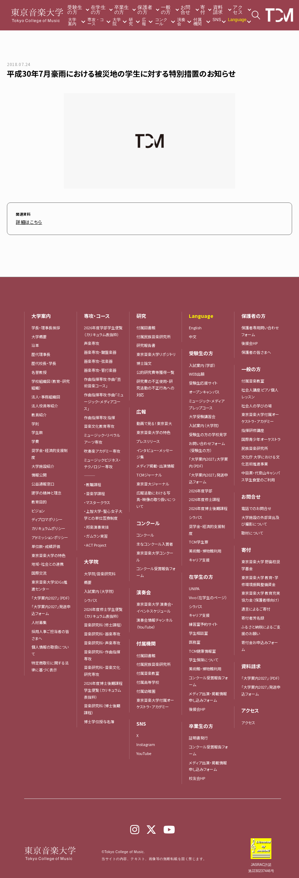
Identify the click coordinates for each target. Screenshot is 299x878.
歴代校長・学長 (43, 361)
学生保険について (203, 658)
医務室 (194, 640)
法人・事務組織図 (45, 395)
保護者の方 (144, 9)
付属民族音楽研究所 (153, 335)
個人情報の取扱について (50, 648)
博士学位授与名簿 (99, 720)
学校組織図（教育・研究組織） (50, 383)
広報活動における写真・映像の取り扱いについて (155, 498)
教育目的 (39, 500)
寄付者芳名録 (252, 616)
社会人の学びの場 (256, 404)
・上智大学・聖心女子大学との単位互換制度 (103, 513)
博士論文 (144, 361)
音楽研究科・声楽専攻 (102, 641)
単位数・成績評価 (45, 544)
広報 (144, 21)
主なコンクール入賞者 (154, 542)
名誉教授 (39, 370)
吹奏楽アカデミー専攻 (102, 449)
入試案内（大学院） (99, 589)
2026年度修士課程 (204, 497)
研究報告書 (145, 343)
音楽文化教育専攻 (99, 424)
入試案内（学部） (202, 363)
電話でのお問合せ (256, 506)
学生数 (37, 430)
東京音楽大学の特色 (48, 553)
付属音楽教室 (147, 671)
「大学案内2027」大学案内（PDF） (208, 460)
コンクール (161, 21)
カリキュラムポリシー (48, 526)
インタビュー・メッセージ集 (154, 452)
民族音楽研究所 (254, 446)
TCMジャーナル (149, 473)
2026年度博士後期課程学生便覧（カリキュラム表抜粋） (103, 688)
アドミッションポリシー (49, 535)
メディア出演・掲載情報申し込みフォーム (208, 695)
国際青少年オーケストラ (261, 437)
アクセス (238, 9)
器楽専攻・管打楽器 (102, 368)
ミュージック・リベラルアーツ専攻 (102, 437)
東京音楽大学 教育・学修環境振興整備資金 (259, 579)
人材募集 (39, 620)
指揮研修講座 (252, 428)
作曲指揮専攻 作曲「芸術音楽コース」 (102, 381)
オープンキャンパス (204, 390)
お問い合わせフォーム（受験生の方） (207, 445)
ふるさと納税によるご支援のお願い (260, 628)
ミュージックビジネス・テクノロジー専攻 (102, 461)
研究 (131, 21)
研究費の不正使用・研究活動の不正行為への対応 (155, 386)
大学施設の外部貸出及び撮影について (260, 519)
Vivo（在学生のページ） (208, 595)
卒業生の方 (121, 9)
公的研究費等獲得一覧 (155, 370)
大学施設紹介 (42, 464)
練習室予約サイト (203, 622)
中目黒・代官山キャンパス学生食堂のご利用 (260, 474)
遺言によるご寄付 (255, 607)
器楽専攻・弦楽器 (100, 359)
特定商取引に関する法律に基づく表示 (50, 664)
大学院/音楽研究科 (100, 572)
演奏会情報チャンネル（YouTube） (154, 621)
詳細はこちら (26, 221)
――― (89, 473)
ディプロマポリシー (46, 517)
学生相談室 (198, 631)
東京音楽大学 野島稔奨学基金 (260, 563)
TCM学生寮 (198, 540)
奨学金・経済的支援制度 (49, 452)
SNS (217, 19)
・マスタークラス (97, 500)
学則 (35, 422)
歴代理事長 (40, 352)
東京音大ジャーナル (152, 482)
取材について (252, 531)
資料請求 (218, 9)
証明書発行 (198, 736)
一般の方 (166, 9)
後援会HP (197, 707)
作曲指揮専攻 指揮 (99, 415)
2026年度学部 (200, 489)
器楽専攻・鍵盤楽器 (102, 350)
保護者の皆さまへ (256, 350)
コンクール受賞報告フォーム (155, 570)
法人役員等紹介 (44, 404)
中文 (192, 335)
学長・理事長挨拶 (45, 326)
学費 (35, 439)
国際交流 (39, 571)
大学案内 (72, 21)
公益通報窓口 (42, 482)
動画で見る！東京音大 (154, 421)
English (195, 326)
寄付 (202, 9)
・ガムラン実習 (96, 534)
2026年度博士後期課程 (208, 506)
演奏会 (181, 21)
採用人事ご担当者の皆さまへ (50, 633)
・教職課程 (92, 482)
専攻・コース (95, 21)
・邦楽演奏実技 (96, 525)
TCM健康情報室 (202, 649)
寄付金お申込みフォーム (259, 644)
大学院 (117, 21)
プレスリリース (148, 439)
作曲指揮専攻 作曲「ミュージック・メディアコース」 (103, 399)
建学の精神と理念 (46, 491)
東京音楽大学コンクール (154, 554)
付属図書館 (145, 326)
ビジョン (38, 509)
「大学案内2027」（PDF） (50, 596)
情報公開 (39, 473)
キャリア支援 (199, 558)
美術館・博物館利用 (205, 549)
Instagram (145, 742)
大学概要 (39, 335)
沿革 (35, 343)
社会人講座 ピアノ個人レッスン (259, 391)
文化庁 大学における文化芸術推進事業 (260, 458)
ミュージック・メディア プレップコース (206, 402)
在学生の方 (98, 9)
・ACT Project (95, 543)
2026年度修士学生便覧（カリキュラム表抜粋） (103, 611)
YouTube (143, 751)
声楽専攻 (91, 341)
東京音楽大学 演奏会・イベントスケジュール (154, 606)
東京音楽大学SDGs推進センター (49, 583)
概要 (87, 580)
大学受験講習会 (202, 414)
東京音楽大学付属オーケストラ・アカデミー (155, 702)
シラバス (90, 598)
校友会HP (197, 776)
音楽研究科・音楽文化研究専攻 (102, 669)
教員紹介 (39, 413)
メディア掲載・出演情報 (155, 464)
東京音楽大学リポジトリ (156, 352)
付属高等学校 (147, 680)
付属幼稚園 (145, 689)
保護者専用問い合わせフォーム (260, 329)
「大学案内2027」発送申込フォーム (50, 608)
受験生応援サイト (203, 381)
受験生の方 (74, 9)
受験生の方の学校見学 (208, 432)
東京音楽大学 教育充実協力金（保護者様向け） (260, 594)
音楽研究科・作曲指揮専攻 (102, 653)
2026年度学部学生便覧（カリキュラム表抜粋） (103, 329)
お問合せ (186, 9)
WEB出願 (196, 372)
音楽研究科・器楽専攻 (102, 632)
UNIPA (194, 586)
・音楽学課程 (94, 491)
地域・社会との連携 (47, 562)
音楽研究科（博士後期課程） (102, 707)
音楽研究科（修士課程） (103, 623)
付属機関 (197, 21)
